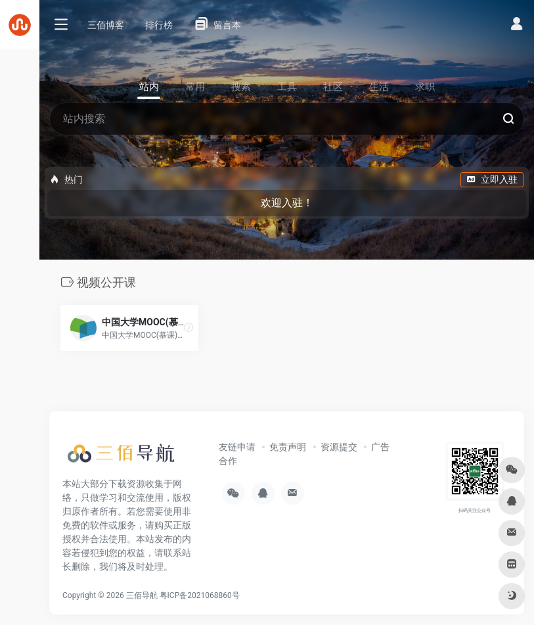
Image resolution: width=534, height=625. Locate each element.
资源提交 (339, 447)
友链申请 (237, 447)
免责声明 (287, 447)
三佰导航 (142, 595)
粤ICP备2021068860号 (200, 595)
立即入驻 (492, 179)
